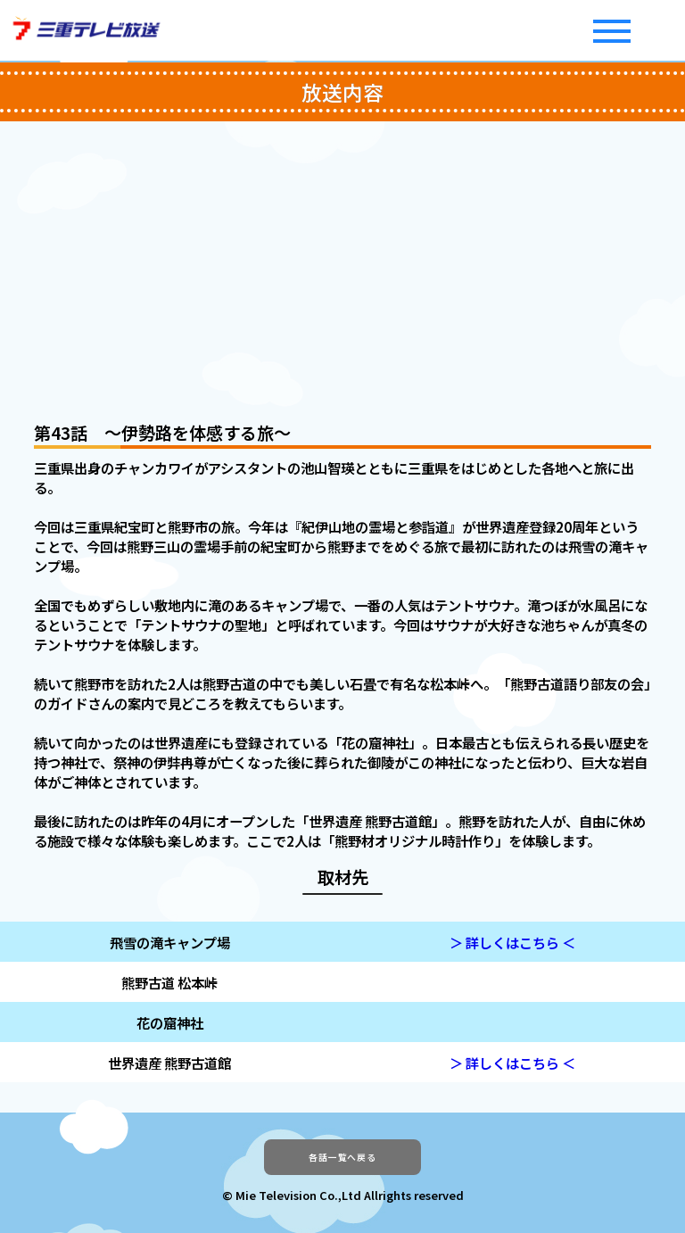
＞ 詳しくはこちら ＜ (512, 942)
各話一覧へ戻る (342, 1166)
